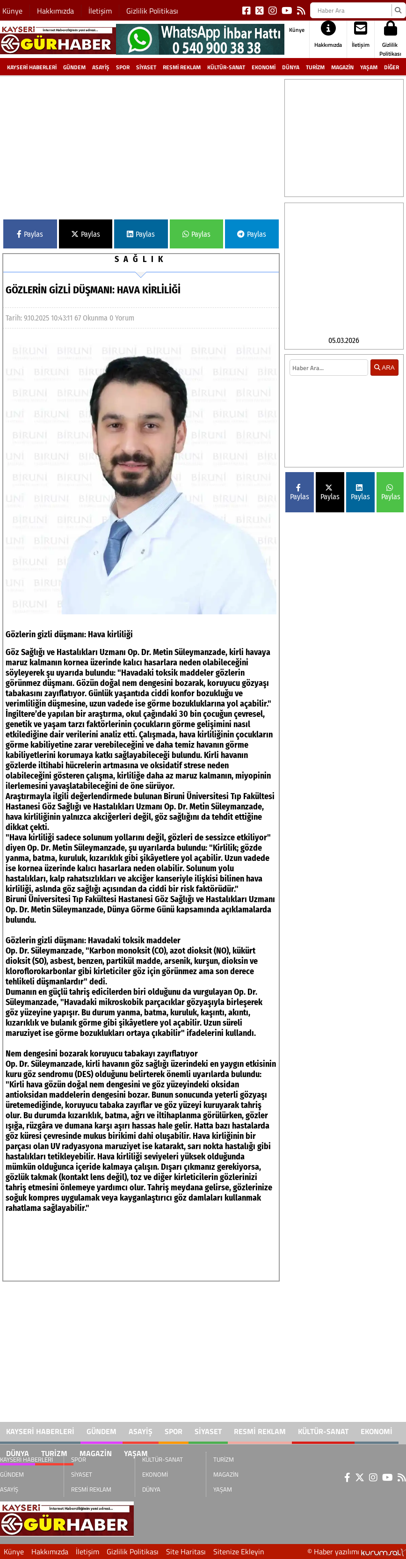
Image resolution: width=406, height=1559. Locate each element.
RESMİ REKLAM (182, 67)
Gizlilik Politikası (152, 10)
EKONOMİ (264, 67)
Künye (12, 10)
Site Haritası (186, 1551)
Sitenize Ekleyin (238, 1551)
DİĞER (391, 67)
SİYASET (146, 67)
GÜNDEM (74, 67)
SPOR (123, 67)
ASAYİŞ (100, 67)
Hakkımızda (55, 10)
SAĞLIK (141, 259)
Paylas (30, 234)
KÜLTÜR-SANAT (226, 67)
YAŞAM (368, 67)
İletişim (100, 10)
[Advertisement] (141, 144)
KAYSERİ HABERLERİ (32, 67)
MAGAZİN (342, 67)
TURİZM (315, 67)
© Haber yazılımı (356, 1551)
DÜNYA (290, 67)
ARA (384, 401)
